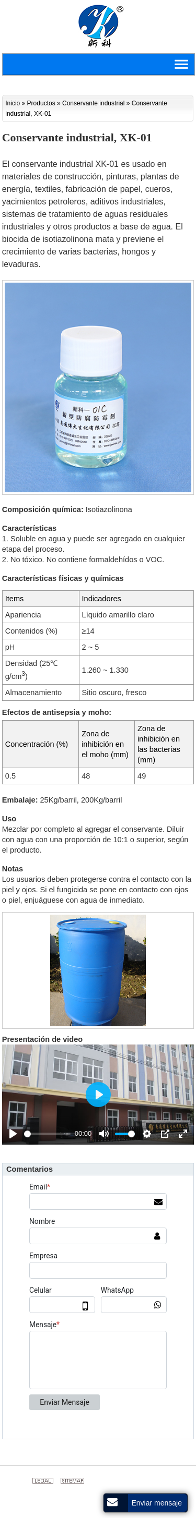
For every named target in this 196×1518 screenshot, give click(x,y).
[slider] (47, 1134)
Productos (41, 103)
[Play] (13, 1133)
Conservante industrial (93, 103)
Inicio (12, 103)
